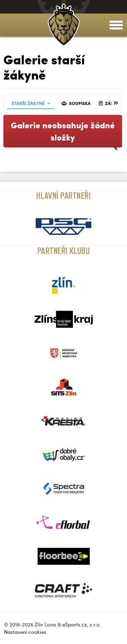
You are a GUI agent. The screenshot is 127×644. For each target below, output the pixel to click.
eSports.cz (74, 624)
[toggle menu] (116, 25)
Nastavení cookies (25, 631)
